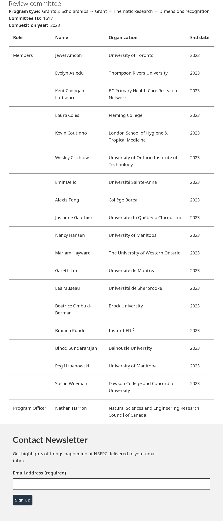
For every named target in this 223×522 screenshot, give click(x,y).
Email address (28, 473)
